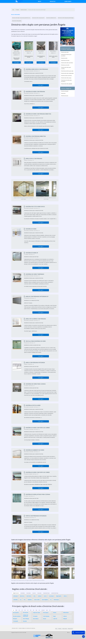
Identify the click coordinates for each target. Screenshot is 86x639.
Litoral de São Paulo (54, 593)
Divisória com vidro (65, 65)
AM (46, 610)
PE (33, 610)
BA (36, 610)
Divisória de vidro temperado (67, 73)
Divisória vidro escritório (66, 75)
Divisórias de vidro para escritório (66, 55)
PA (49, 610)
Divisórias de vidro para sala (67, 71)
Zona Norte (23, 593)
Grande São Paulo (46, 593)
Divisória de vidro (65, 52)
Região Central (16, 593)
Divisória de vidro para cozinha (66, 68)
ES (19, 610)
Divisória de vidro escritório (67, 62)
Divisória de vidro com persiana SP (38, 17)
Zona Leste (39, 593)
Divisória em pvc (64, 95)
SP (22, 610)
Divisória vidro (64, 58)
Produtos (52, 1)
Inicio (39, 1)
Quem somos (67, 1)
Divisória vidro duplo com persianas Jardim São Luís (21, 17)
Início (56, 628)
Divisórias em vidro (65, 60)
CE (39, 610)
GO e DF (43, 610)
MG (16, 610)
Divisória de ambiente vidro (51, 17)
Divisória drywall (64, 91)
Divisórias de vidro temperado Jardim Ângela (65, 17)
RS (30, 610)
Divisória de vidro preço (66, 77)
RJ (13, 610)
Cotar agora (16, 62)
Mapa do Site (70, 628)
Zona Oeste (28, 593)
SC (27, 610)
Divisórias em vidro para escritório (66, 81)
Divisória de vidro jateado (16, 20)
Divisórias (63, 93)
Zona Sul (34, 593)
